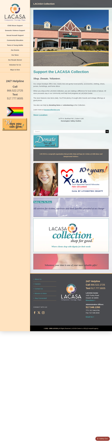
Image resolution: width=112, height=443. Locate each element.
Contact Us (39, 289)
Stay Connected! (41, 298)
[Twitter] (39, 312)
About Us (38, 279)
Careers (37, 284)
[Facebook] (34, 312)
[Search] (107, 131)
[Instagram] (43, 312)
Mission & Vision (41, 293)
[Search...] (69, 131)
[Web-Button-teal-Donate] (46, 135)
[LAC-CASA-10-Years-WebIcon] (71, 164)
